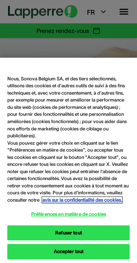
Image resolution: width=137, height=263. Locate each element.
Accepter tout (69, 251)
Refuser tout (68, 233)
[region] (68, 160)
